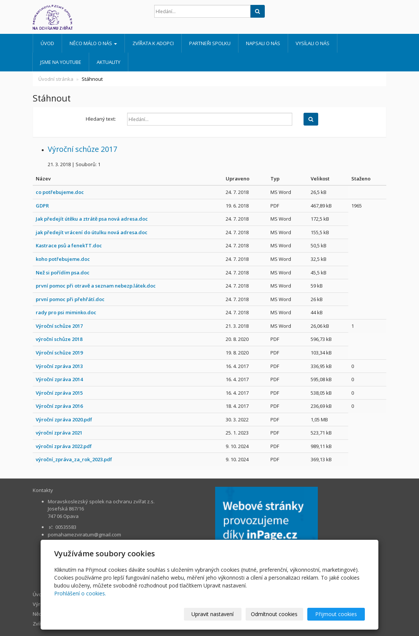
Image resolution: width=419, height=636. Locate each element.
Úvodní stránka (55, 79)
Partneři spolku (210, 43)
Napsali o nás (263, 43)
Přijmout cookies (336, 614)
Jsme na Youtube (60, 62)
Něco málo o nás (93, 43)
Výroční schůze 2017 (82, 149)
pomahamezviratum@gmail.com (84, 534)
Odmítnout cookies (274, 614)
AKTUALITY (108, 62)
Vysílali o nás (312, 43)
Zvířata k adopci (153, 43)
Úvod (47, 43)
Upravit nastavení (213, 614)
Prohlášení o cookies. (80, 593)
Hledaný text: (101, 118)
